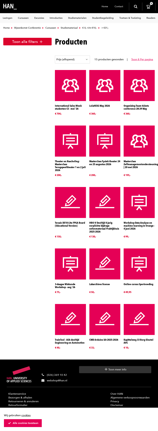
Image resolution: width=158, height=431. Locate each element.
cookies (26, 415)
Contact (119, 6)
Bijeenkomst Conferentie (26, 27)
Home (105, 6)
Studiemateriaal (67, 27)
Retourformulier (17, 405)
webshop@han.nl (57, 380)
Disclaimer (116, 405)
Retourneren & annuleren (23, 401)
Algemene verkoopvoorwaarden (130, 397)
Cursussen (49, 27)
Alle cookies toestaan (23, 423)
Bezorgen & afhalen (20, 397)
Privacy (114, 401)
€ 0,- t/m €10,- (88, 27)
